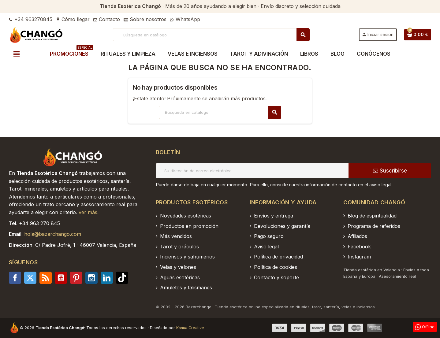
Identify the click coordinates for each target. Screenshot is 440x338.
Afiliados (357, 236)
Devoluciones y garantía (282, 226)
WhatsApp (185, 19)
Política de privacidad (278, 257)
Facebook (15, 278)
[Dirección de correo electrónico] (252, 170)
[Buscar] (211, 34)
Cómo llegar (73, 19)
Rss (45, 278)
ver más (88, 212)
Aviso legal (266, 246)
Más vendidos (176, 236)
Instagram (91, 278)
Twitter (30, 278)
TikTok (122, 278)
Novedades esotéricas (185, 216)
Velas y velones (178, 267)
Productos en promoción (189, 226)
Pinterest (76, 278)
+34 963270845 (30, 19)
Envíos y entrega (273, 216)
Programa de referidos (374, 226)
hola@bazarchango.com (52, 234)
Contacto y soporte (276, 277)
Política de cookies (275, 267)
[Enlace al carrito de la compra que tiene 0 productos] (417, 34)
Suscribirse (390, 171)
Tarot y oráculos (179, 246)
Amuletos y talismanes (186, 287)
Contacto (106, 19)
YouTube (61, 278)
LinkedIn (107, 278)
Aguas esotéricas (180, 277)
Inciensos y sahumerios (187, 257)
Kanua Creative (190, 327)
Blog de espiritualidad (372, 216)
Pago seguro (269, 236)
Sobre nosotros (145, 19)
